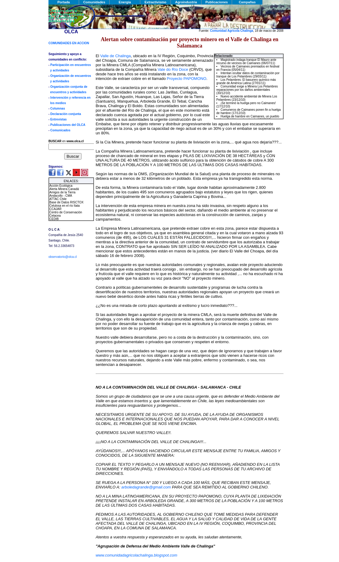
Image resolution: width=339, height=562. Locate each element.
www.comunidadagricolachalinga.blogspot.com (137, 555)
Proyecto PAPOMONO (187, 78)
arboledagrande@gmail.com (146, 487)
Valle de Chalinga (115, 56)
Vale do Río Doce (173, 69)
